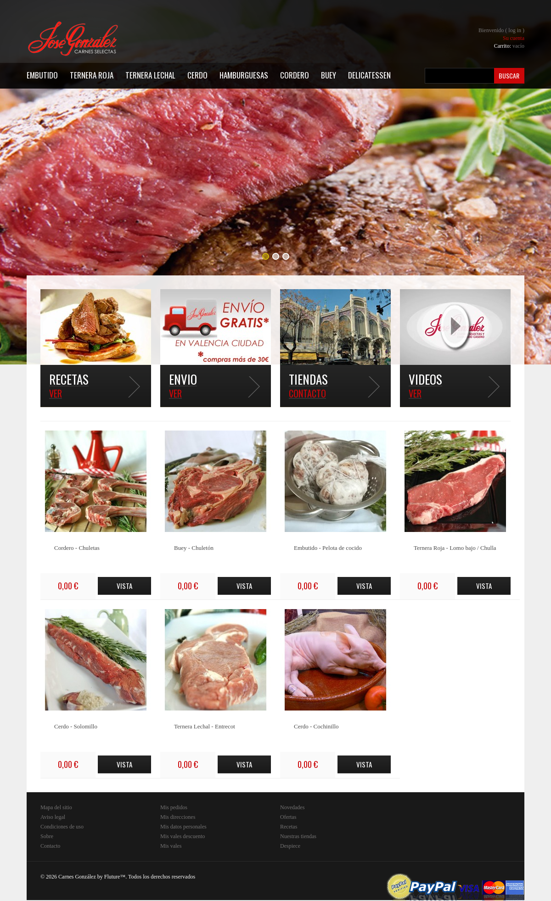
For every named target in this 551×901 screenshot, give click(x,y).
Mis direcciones (177, 817)
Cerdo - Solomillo (75, 726)
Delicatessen (369, 75)
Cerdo (197, 75)
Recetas (288, 826)
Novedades (292, 807)
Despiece (290, 846)
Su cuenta (513, 38)
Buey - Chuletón (194, 547)
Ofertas (288, 817)
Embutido (42, 75)
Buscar (509, 75)
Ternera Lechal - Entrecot (204, 726)
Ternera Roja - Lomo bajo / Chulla (455, 547)
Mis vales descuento (182, 836)
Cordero (294, 75)
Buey (328, 75)
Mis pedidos (173, 807)
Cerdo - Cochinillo (316, 726)
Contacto (50, 846)
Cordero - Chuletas (77, 547)
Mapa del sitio (56, 807)
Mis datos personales (183, 826)
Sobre (46, 836)
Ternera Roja (91, 75)
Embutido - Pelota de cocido (328, 547)
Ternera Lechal (150, 75)
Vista (124, 586)
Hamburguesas (243, 75)
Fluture (112, 876)
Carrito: (509, 46)
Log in (514, 30)
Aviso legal (52, 817)
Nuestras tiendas (298, 836)
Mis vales (170, 846)
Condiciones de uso (62, 826)
